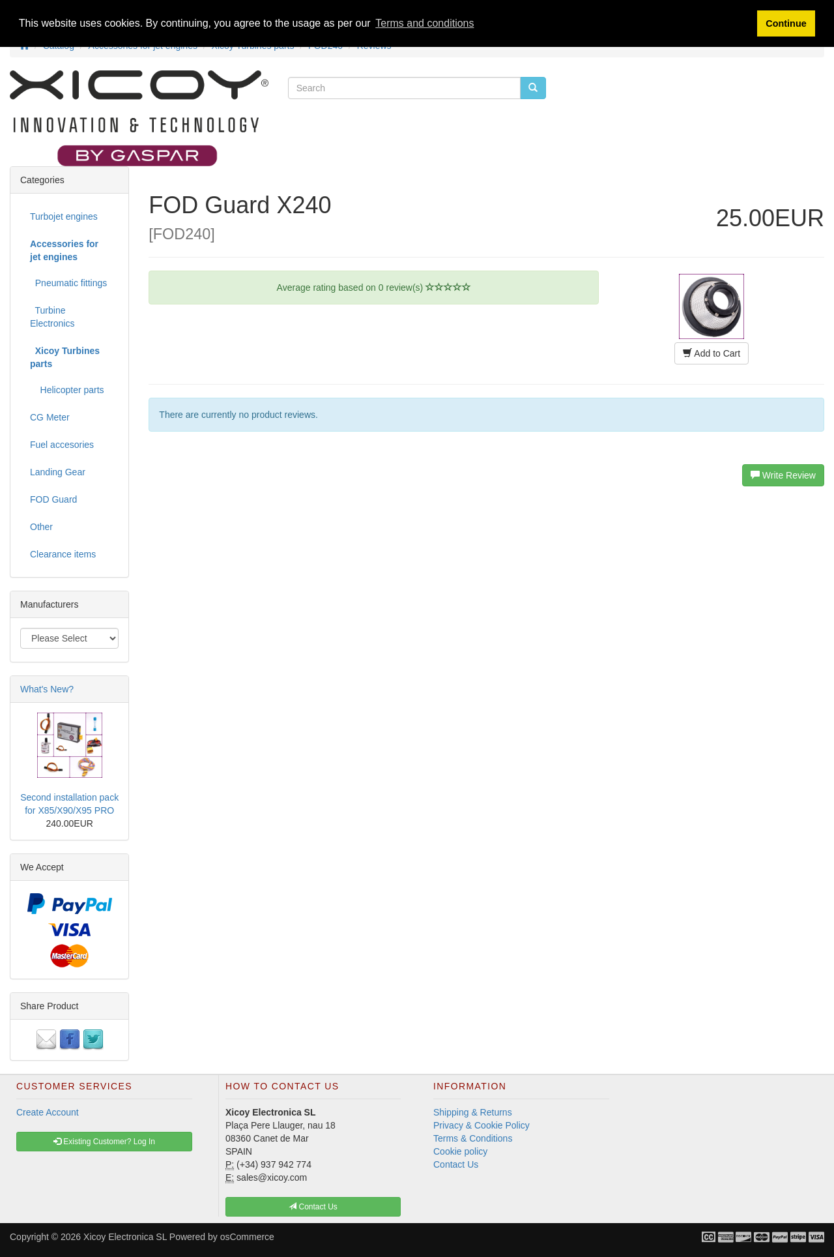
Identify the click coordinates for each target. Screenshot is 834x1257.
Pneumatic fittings (68, 283)
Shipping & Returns (472, 1112)
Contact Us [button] (313, 1206)
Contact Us (455, 1164)
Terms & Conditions (472, 1138)
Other (41, 527)
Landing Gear (57, 472)
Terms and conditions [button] (424, 23)
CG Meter (50, 417)
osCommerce (247, 1237)
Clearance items (63, 554)
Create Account (47, 1112)
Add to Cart (711, 353)
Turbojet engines (64, 216)
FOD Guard (53, 499)
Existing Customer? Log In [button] (104, 1141)
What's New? (47, 689)
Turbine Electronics (52, 317)
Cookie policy (460, 1151)
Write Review (783, 475)
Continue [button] (786, 23)
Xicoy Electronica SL (125, 1237)
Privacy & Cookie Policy (481, 1125)
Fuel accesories (62, 444)
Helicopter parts (67, 390)
